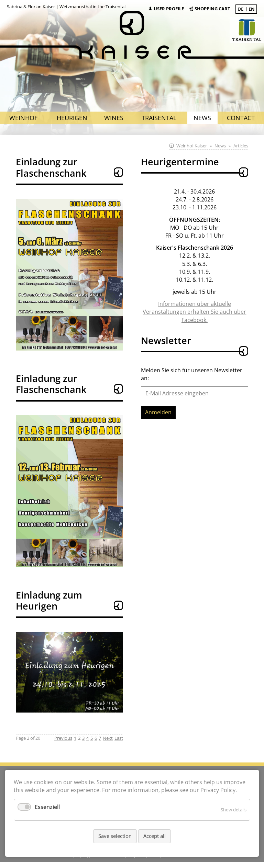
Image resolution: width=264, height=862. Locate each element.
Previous (63, 738)
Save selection (115, 835)
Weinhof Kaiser (191, 146)
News (220, 146)
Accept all (154, 835)
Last (118, 738)
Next (108, 738)
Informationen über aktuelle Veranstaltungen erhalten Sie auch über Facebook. (194, 311)
